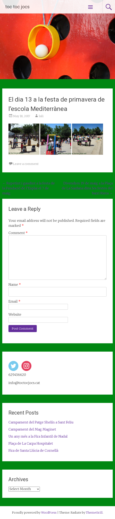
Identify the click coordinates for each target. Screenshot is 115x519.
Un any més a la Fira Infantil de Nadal (38, 436)
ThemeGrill (94, 512)
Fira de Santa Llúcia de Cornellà (33, 450)
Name (14, 284)
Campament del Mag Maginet (32, 429)
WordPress (49, 512)
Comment (18, 233)
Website (14, 314)
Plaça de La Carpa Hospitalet (30, 443)
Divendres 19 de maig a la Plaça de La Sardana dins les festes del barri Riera (87, 188)
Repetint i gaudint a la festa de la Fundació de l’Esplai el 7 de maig (28, 188)
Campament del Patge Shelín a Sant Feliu (41, 422)
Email (14, 301)
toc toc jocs (17, 6)
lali (41, 116)
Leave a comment (26, 164)
